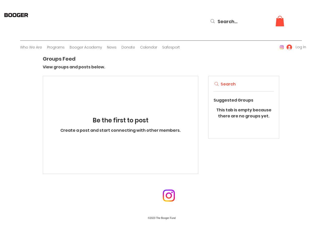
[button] (279, 21)
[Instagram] (281, 47)
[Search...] (246, 22)
